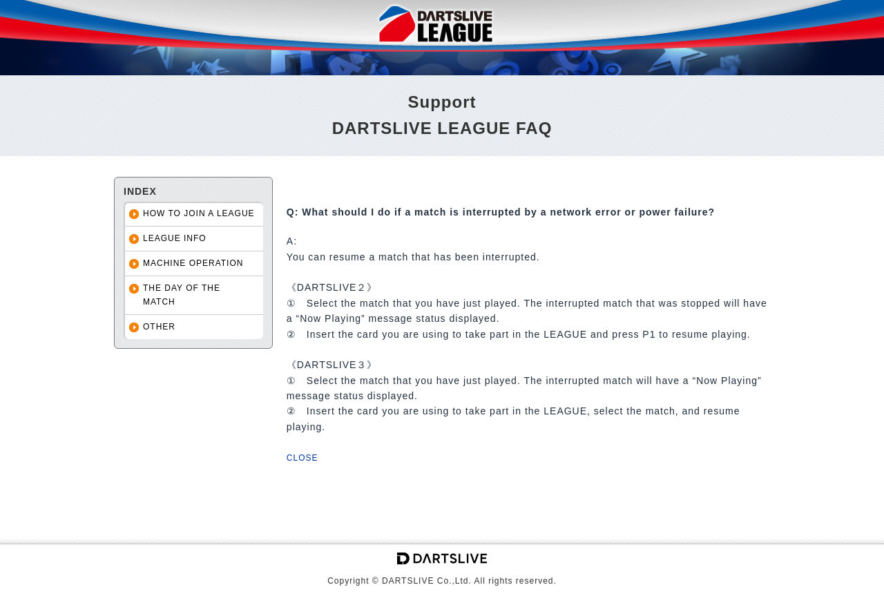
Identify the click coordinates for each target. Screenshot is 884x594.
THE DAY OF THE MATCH (181, 294)
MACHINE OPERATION (193, 263)
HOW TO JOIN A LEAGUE (199, 213)
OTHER (159, 327)
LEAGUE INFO (174, 238)
